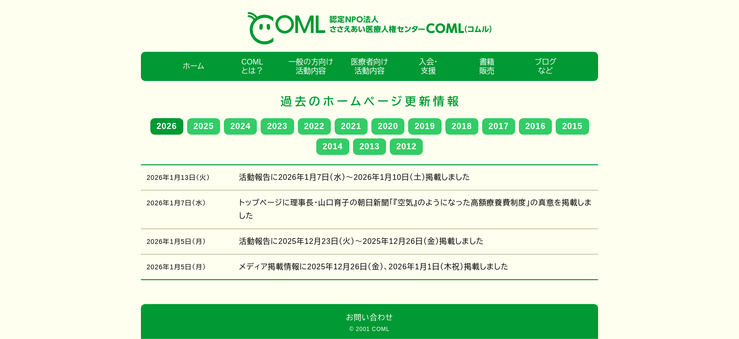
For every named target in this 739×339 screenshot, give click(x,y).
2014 (332, 146)
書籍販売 (486, 66)
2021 (351, 126)
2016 (536, 126)
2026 (166, 126)
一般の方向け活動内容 (310, 66)
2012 (406, 146)
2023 (277, 126)
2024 (240, 126)
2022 (314, 126)
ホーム (193, 66)
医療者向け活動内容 (369, 66)
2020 (388, 126)
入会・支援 (428, 66)
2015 (572, 126)
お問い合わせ (369, 318)
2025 (203, 126)
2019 (425, 126)
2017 (498, 126)
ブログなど (545, 66)
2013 (369, 146)
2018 (462, 126)
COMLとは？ (252, 66)
